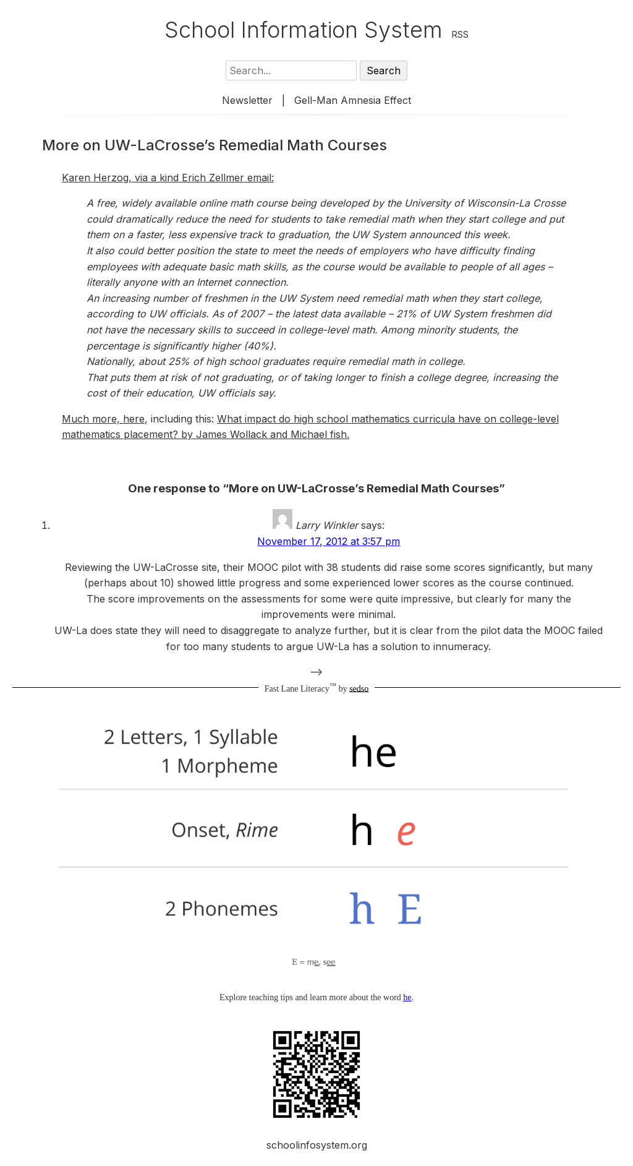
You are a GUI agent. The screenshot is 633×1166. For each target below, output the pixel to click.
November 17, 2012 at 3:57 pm (328, 541)
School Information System (303, 29)
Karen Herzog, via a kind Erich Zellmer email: (168, 177)
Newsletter (247, 100)
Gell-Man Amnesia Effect (352, 100)
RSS (460, 34)
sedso (358, 688)
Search (384, 70)
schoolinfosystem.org (316, 1145)
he (407, 997)
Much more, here (103, 419)
